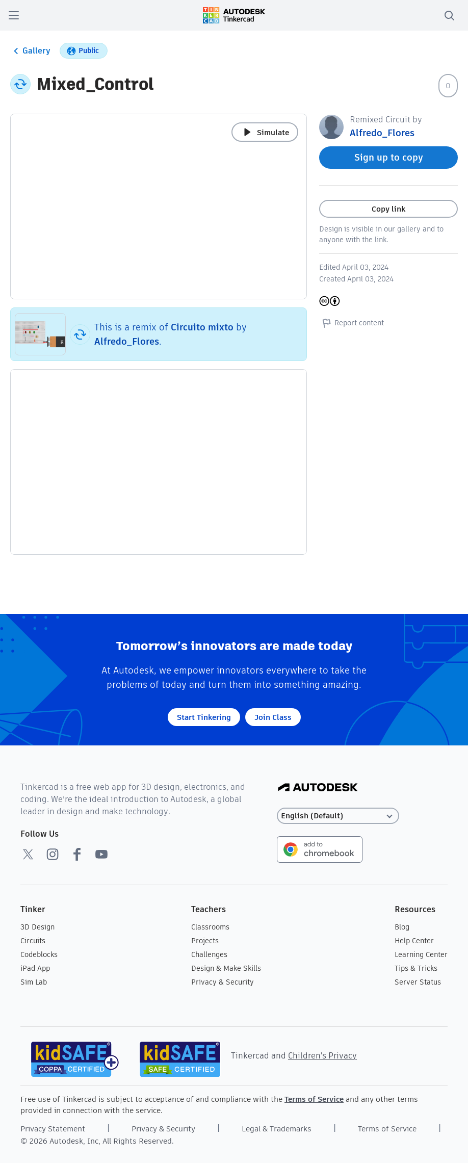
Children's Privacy (322, 1056)
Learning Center (421, 954)
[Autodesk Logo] (318, 788)
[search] (449, 15)
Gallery (30, 51)
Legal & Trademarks (276, 1128)
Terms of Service (314, 1099)
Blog (402, 927)
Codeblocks (39, 954)
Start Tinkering (204, 717)
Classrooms (210, 927)
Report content (351, 322)
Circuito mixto (202, 327)
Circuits (32, 941)
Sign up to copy (388, 157)
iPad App (35, 968)
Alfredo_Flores (126, 341)
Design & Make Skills (226, 968)
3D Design (37, 927)
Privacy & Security (222, 982)
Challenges (209, 954)
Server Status (418, 982)
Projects (205, 941)
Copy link (388, 208)
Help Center (414, 941)
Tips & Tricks (416, 968)
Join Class (273, 717)
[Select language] (338, 816)
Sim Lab (33, 982)
